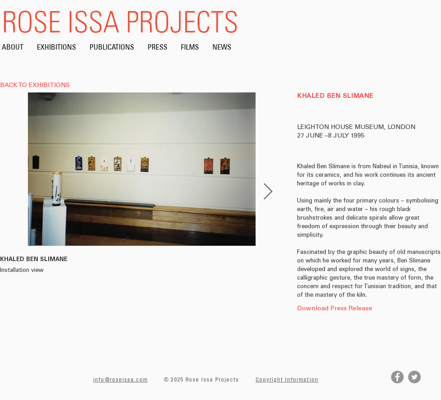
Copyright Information (287, 379)
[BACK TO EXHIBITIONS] (37, 86)
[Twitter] (414, 377)
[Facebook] (397, 377)
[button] (333, 319)
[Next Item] (268, 192)
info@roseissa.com (120, 379)
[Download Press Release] (334, 309)
